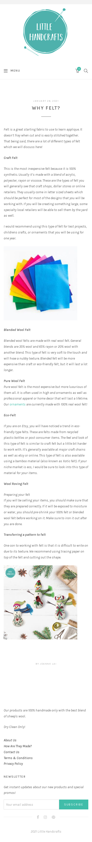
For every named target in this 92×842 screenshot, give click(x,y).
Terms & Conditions (18, 758)
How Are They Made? (18, 746)
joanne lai (48, 663)
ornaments (18, 404)
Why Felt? (46, 108)
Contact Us (11, 752)
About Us (10, 740)
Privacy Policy (13, 764)
